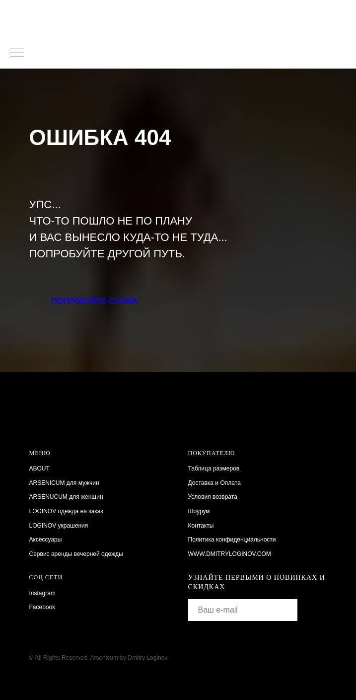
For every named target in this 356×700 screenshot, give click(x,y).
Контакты (201, 525)
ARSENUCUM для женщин (66, 496)
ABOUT (39, 468)
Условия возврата (212, 496)
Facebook (42, 607)
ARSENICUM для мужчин (64, 482)
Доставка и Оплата (214, 482)
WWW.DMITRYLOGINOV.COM (229, 553)
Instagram (42, 593)
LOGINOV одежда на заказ (66, 511)
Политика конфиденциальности (232, 539)
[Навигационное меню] (17, 54)
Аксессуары (45, 539)
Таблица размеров (214, 468)
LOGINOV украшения (58, 525)
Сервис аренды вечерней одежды (76, 553)
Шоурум (199, 511)
